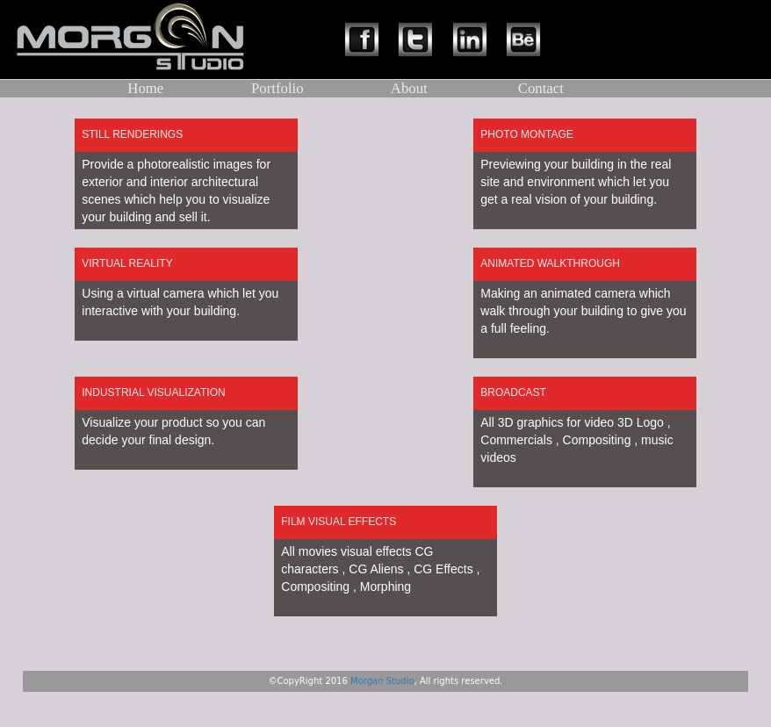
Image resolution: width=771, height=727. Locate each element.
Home (145, 88)
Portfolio (277, 88)
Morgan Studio (382, 681)
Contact (541, 88)
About (409, 88)
